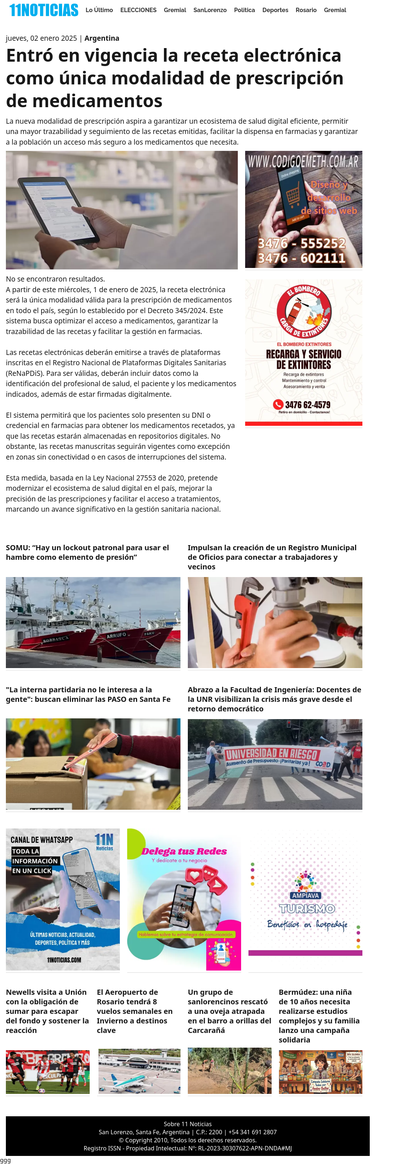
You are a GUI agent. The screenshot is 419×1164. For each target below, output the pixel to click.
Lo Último (99, 10)
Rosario (306, 10)
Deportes (275, 10)
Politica (244, 10)
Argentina (102, 38)
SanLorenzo (210, 10)
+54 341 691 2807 (253, 1132)
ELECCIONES (139, 10)
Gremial (175, 10)
